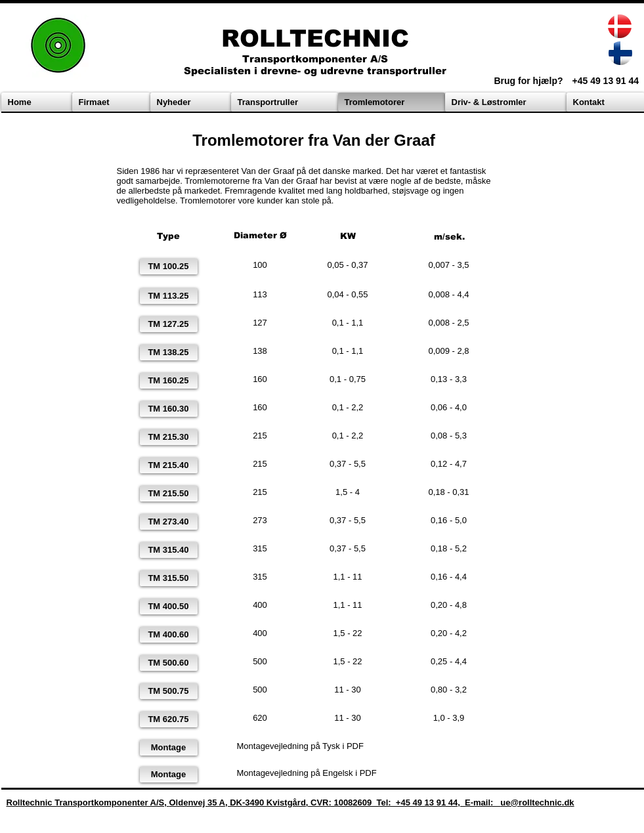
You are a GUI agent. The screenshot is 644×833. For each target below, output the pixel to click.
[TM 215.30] (169, 437)
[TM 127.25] (169, 324)
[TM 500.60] (169, 663)
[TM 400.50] (169, 606)
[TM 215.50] (169, 494)
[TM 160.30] (169, 409)
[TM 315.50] (169, 578)
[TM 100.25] (169, 266)
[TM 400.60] (169, 635)
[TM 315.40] (169, 550)
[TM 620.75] (169, 719)
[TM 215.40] (169, 465)
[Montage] (169, 748)
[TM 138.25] (169, 352)
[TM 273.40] (169, 522)
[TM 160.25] (169, 381)
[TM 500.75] (169, 691)
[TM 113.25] (169, 296)
